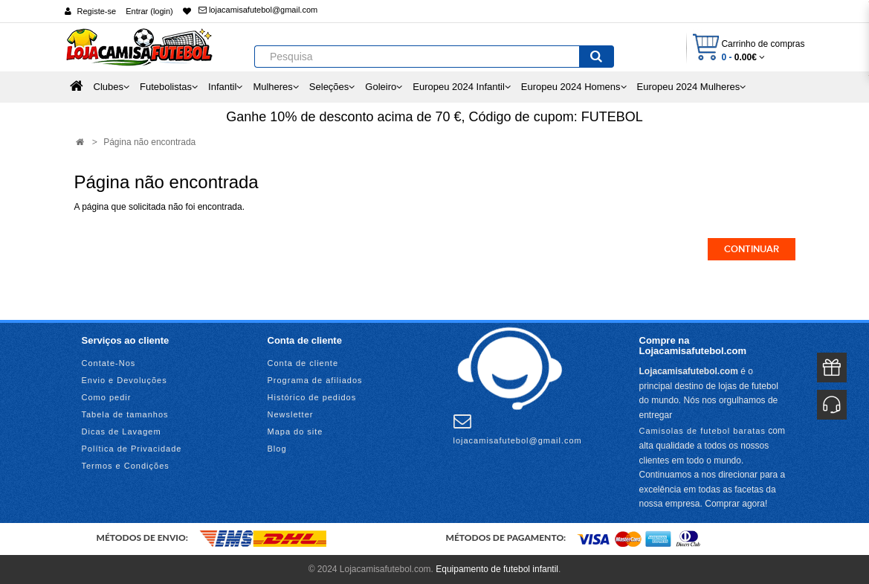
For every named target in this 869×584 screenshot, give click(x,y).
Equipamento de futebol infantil (497, 569)
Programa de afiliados (315, 380)
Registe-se (97, 11)
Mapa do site (295, 431)
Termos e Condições (125, 465)
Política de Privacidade (132, 448)
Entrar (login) (149, 11)
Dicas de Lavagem (121, 431)
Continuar (751, 249)
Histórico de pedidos (312, 397)
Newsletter (291, 414)
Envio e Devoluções (124, 380)
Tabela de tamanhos (125, 414)
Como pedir (107, 397)
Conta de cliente (303, 363)
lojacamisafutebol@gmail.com (257, 9)
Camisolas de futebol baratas (702, 430)
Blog (277, 448)
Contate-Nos (109, 363)
